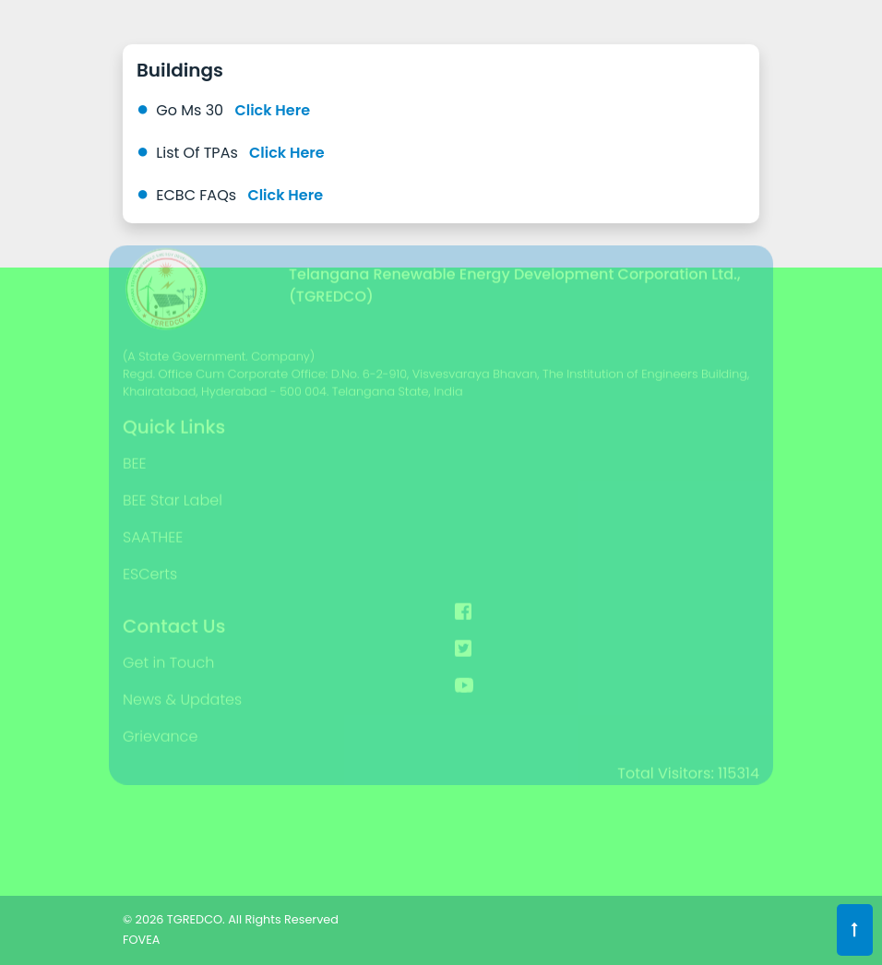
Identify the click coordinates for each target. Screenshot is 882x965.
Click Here (272, 110)
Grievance (160, 720)
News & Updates (182, 683)
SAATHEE (153, 520)
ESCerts (150, 557)
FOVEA (141, 939)
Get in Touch (168, 646)
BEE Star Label (172, 483)
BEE (135, 447)
